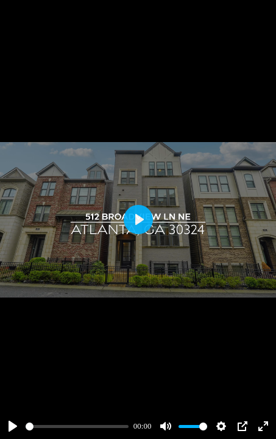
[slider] (77, 426)
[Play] (13, 426)
